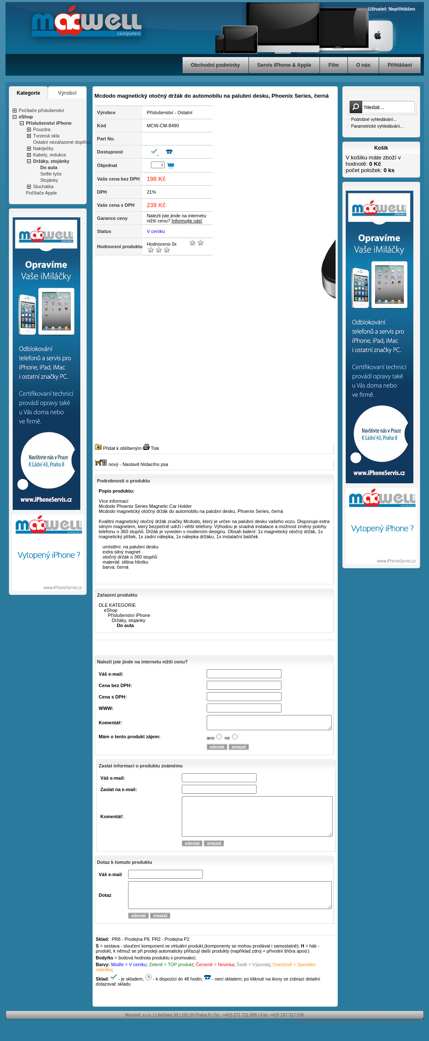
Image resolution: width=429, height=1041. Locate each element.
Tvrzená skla (46, 135)
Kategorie (28, 93)
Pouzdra (41, 129)
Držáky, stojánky (51, 161)
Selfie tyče (51, 173)
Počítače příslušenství (41, 110)
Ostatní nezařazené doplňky (62, 142)
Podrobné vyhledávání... (374, 119)
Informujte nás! (187, 220)
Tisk (155, 448)
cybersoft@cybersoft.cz (399, 1036)
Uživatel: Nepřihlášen (391, 8)
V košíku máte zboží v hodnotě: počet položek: (373, 163)
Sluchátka (43, 186)
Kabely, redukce (49, 154)
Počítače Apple (41, 192)
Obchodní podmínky (215, 65)
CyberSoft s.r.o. (359, 1036)
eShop (26, 116)
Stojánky (49, 180)
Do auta (48, 167)
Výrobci (67, 93)
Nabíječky (43, 148)
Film (333, 65)
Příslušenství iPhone (48, 123)
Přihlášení (400, 65)
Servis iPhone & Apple (284, 65)
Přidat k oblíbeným (122, 448)
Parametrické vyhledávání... (377, 126)
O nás (363, 65)
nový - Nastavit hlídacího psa (138, 464)
